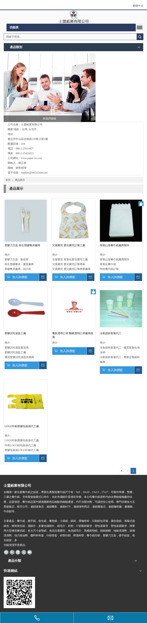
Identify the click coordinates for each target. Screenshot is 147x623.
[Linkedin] (18, 552)
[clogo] (73, 17)
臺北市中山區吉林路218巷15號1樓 (28, 139)
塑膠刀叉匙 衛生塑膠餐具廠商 (22, 245)
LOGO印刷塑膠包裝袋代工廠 (22, 426)
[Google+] (12, 552)
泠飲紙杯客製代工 (110, 333)
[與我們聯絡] (50, 87)
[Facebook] (6, 552)
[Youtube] (29, 552)
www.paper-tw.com (31, 158)
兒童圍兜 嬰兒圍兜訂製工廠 (68, 245)
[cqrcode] (19, 592)
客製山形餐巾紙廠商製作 (114, 245)
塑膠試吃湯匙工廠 (15, 333)
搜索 (140, 37)
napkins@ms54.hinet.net (34, 172)
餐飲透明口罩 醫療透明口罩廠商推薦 (72, 335)
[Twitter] (23, 552)
